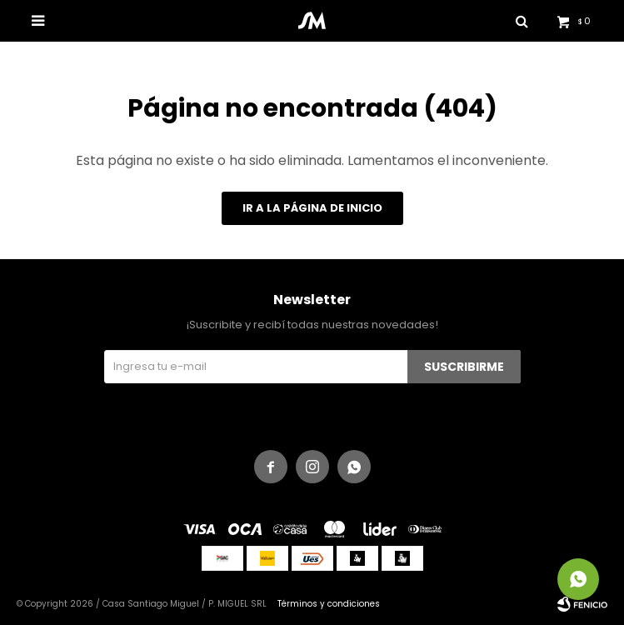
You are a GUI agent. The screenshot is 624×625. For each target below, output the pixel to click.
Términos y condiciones (328, 604)
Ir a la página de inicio (312, 208)
